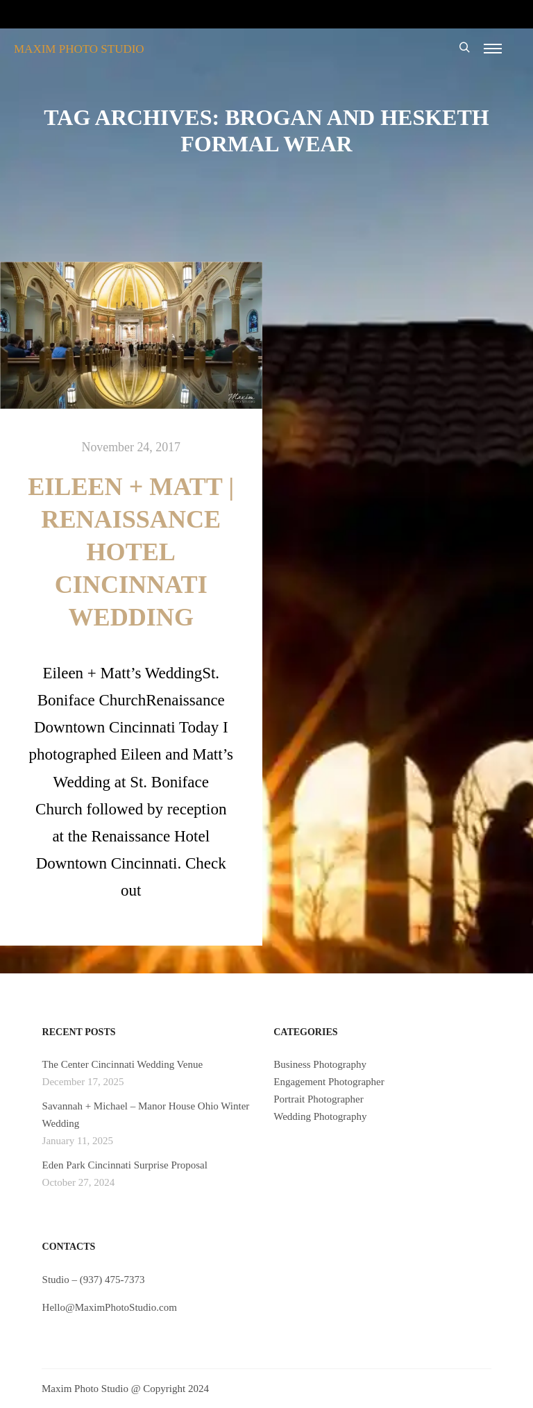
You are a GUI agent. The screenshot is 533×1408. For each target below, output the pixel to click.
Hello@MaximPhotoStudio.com (109, 1307)
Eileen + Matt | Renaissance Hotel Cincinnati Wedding (131, 552)
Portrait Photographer (318, 1099)
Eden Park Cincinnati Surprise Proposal (125, 1165)
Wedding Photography (319, 1116)
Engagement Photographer (328, 1081)
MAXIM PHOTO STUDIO (79, 49)
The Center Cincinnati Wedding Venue (122, 1064)
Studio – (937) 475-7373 (93, 1279)
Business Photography (319, 1064)
